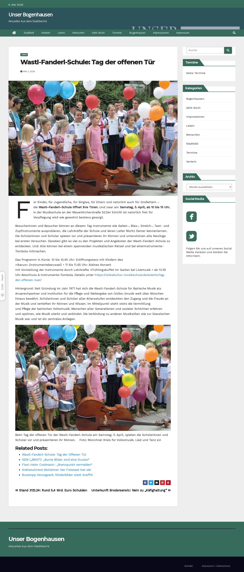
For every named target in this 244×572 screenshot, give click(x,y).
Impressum (182, 32)
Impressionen (161, 32)
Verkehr (45, 32)
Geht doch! (98, 32)
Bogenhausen (137, 32)
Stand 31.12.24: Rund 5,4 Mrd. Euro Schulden (51, 490)
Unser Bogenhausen (30, 14)
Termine (117, 32)
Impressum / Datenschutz (216, 566)
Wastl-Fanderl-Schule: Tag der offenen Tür (88, 62)
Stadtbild (29, 32)
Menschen (78, 32)
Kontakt (188, 566)
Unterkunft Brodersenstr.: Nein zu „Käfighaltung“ (131, 490)
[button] (234, 33)
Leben (61, 32)
